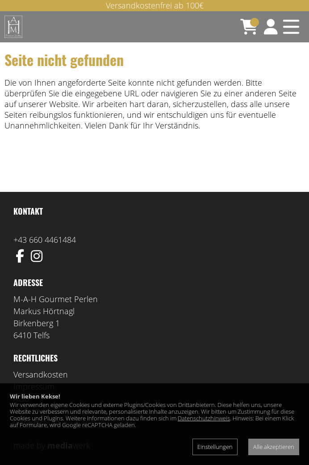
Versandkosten (40, 374)
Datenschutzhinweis (204, 418)
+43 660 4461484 (44, 239)
